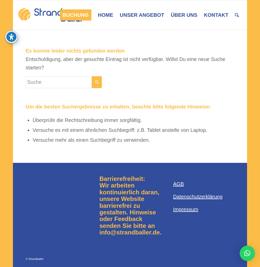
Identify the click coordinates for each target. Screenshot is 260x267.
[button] (247, 253)
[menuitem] (76, 15)
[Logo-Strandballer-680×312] (51, 15)
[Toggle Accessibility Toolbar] (11, 37)
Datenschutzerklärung (198, 196)
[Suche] (237, 15)
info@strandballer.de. (130, 232)
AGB (178, 184)
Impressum (185, 209)
